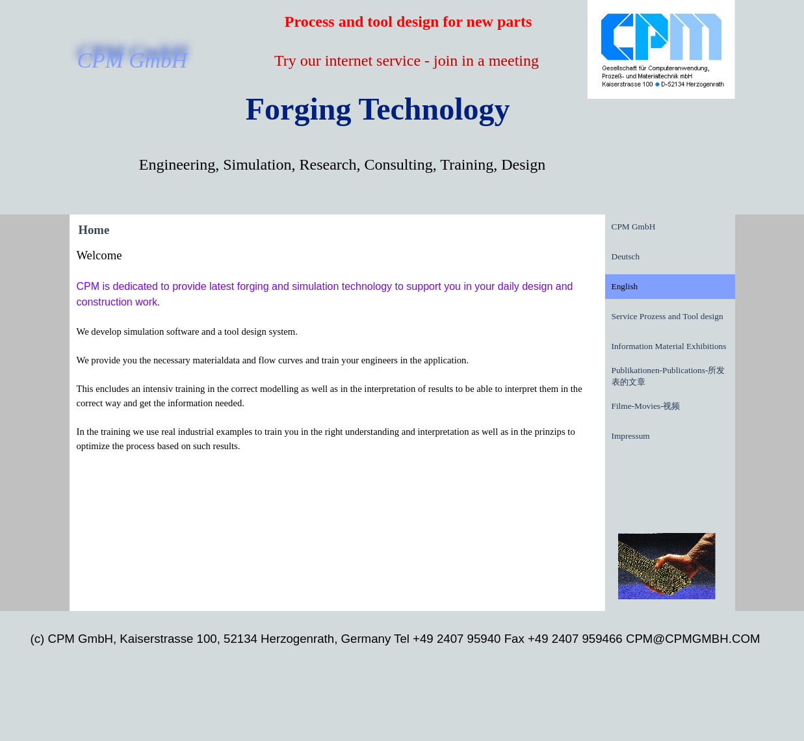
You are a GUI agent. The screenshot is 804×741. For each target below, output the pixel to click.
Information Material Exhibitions (669, 346)
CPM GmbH (634, 226)
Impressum (631, 436)
